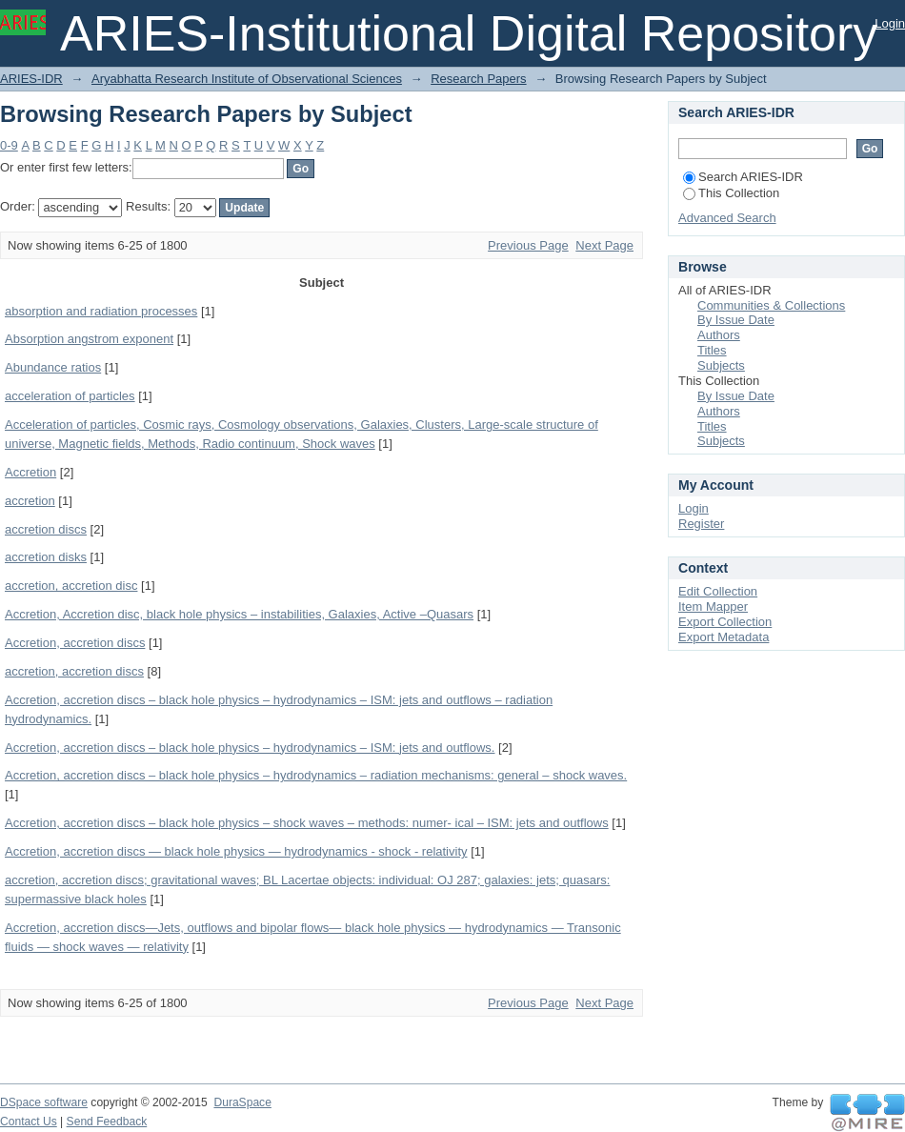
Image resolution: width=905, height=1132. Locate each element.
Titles (712, 350)
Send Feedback (107, 1121)
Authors (718, 335)
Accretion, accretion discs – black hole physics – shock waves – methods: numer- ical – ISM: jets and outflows (307, 823)
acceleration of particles (70, 396)
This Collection (731, 193)
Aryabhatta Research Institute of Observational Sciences (246, 78)
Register (701, 523)
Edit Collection (717, 591)
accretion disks (46, 557)
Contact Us (28, 1121)
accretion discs (46, 529)
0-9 (9, 145)
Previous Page (528, 245)
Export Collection (725, 622)
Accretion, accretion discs (75, 643)
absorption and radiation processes (101, 311)
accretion (30, 501)
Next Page (604, 245)
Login (890, 23)
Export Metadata (723, 637)
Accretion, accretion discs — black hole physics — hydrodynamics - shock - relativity (236, 851)
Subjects (721, 365)
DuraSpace (242, 1102)
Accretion (30, 472)
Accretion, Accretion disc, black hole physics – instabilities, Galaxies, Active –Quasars (239, 614)
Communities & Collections (771, 305)
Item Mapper (713, 606)
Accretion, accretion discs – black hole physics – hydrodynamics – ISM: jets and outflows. (249, 747)
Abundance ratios (53, 367)
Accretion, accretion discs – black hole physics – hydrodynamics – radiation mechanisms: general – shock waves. (316, 775)
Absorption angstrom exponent (89, 339)
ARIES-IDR (31, 78)
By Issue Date (735, 320)
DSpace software (44, 1102)
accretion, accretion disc (71, 585)
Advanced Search (727, 218)
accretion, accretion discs (74, 671)
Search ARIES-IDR (743, 177)
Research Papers (478, 78)
